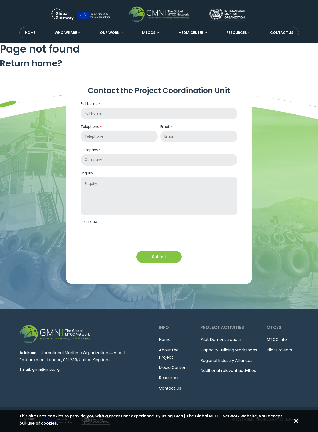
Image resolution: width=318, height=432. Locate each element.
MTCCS (148, 32)
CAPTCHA (89, 222)
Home (30, 32)
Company (90, 150)
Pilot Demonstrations (221, 339)
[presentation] (118, 236)
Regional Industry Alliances (226, 360)
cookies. (49, 423)
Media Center (190, 32)
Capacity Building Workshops (228, 350)
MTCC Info (277, 339)
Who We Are (66, 32)
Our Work (109, 32)
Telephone (91, 127)
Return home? (31, 63)
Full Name (90, 104)
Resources (236, 32)
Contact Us (281, 32)
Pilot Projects (279, 350)
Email (166, 127)
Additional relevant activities (228, 370)
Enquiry (87, 173)
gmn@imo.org (46, 369)
